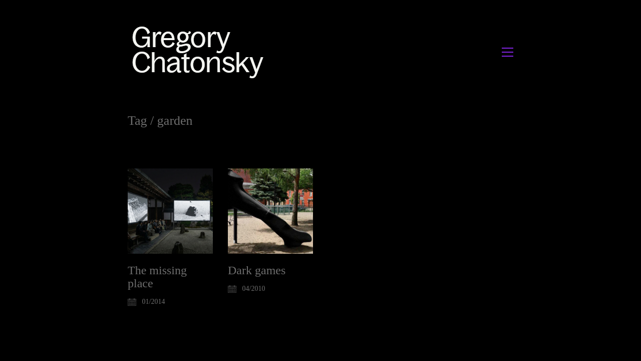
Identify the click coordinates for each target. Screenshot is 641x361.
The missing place (157, 277)
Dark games (256, 270)
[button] (507, 52)
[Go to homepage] (200, 52)
